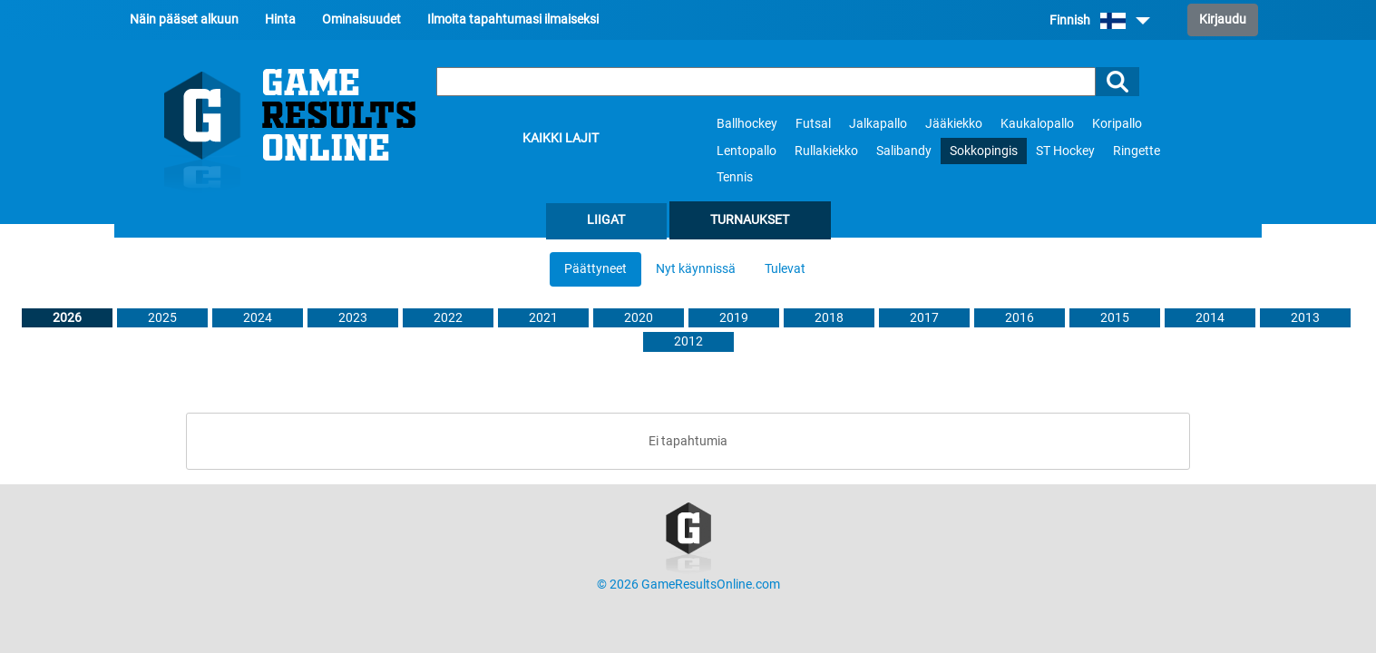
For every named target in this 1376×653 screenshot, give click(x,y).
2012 (688, 341)
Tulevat (785, 269)
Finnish (1099, 20)
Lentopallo (746, 151)
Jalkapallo (878, 124)
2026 (67, 318)
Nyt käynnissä (696, 269)
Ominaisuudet (361, 19)
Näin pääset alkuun (184, 19)
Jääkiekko (953, 124)
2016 (1019, 318)
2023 (352, 318)
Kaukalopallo (1037, 124)
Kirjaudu (1222, 19)
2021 (543, 318)
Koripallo (1117, 124)
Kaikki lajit (560, 138)
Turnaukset (749, 220)
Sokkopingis (984, 151)
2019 (733, 318)
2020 (638, 318)
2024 (257, 318)
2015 (1114, 318)
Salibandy (904, 151)
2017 (924, 318)
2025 (162, 318)
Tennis (735, 177)
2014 (1210, 318)
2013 (1305, 318)
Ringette (1136, 151)
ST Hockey (1065, 151)
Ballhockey (747, 124)
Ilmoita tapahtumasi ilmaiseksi (513, 19)
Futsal (813, 124)
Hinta (280, 19)
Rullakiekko (826, 151)
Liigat (606, 220)
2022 (448, 318)
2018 (829, 318)
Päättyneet (595, 269)
